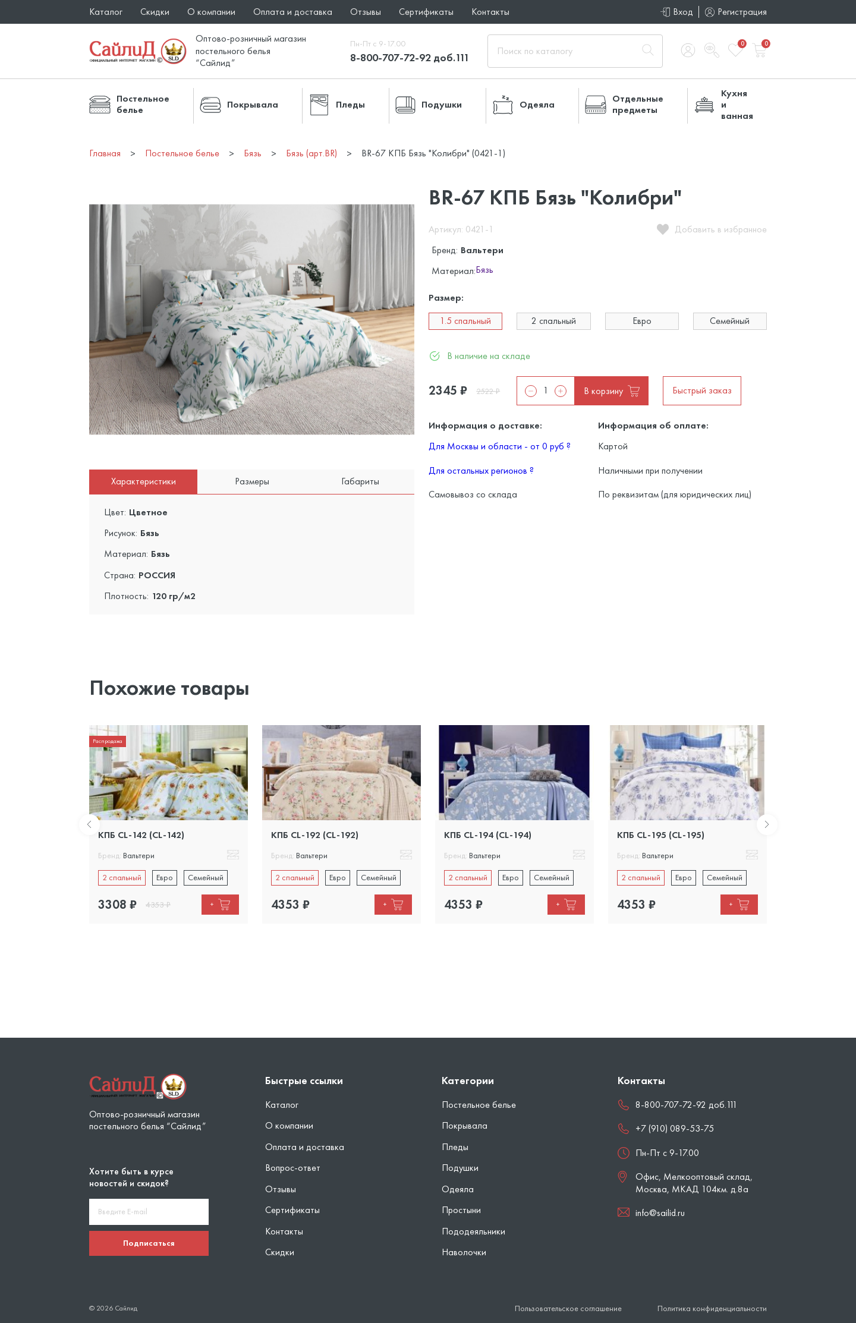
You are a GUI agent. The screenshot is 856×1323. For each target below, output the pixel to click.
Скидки (154, 11)
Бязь (484, 270)
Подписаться (149, 1242)
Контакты (490, 11)
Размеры (252, 481)
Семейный (730, 320)
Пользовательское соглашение (568, 1308)
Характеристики (143, 481)
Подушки (460, 1167)
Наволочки (464, 1252)
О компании (211, 11)
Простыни (461, 1210)
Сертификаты (426, 11)
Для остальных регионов (481, 470)
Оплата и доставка (292, 11)
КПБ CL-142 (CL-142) (141, 835)
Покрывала (464, 1125)
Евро (642, 320)
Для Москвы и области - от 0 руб (500, 446)
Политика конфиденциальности (712, 1308)
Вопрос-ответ (292, 1167)
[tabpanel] (168, 824)
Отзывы (365, 11)
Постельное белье (479, 1104)
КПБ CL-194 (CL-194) (487, 835)
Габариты (360, 481)
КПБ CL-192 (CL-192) (314, 835)
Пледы (455, 1147)
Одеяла (458, 1189)
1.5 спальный (465, 320)
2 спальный (553, 320)
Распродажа (107, 741)
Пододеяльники (473, 1231)
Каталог (105, 11)
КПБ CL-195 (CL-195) (660, 835)
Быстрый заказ (702, 390)
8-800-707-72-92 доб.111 (410, 57)
